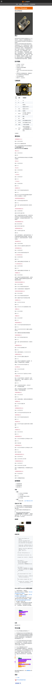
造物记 (20, 4)
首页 (17, 4)
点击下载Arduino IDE (28, 500)
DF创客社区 (26, 4)
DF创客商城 (32, 4)
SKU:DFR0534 (18, 11)
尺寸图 (18, 677)
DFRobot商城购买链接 (21, 679)
